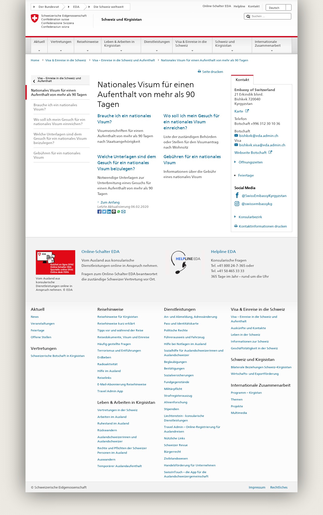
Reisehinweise (87, 46)
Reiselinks (104, 377)
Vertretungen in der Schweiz (117, 410)
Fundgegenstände (176, 382)
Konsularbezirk (250, 217)
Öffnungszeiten (250, 162)
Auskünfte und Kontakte (248, 328)
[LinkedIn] (109, 211)
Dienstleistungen (156, 46)
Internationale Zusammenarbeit (272, 46)
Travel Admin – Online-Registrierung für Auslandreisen (192, 429)
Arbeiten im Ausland (111, 416)
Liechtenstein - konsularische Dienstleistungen (184, 418)
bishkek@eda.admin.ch (258, 135)
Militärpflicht (173, 389)
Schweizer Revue (176, 445)
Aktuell (39, 46)
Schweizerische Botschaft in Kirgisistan (58, 356)
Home (35, 60)
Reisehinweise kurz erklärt (116, 323)
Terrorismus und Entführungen (119, 350)
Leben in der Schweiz (245, 334)
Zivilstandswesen (176, 458)
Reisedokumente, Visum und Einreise (123, 337)
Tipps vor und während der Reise (120, 330)
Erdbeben (104, 357)
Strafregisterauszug (178, 395)
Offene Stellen (41, 337)
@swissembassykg (256, 204)
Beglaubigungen (175, 361)
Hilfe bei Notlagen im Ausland (185, 344)
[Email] (123, 211)
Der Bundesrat (49, 7)
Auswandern (106, 459)
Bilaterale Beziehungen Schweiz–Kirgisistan (261, 367)
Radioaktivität (107, 364)
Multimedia (239, 413)
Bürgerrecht (172, 451)
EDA (76, 7)
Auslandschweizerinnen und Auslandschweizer (117, 439)
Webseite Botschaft (253, 152)
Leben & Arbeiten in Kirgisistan (121, 46)
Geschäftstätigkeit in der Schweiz (254, 348)
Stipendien (171, 409)
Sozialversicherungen (179, 375)
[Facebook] (99, 211)
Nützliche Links (174, 438)
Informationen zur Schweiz (250, 341)
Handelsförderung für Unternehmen (190, 465)
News (35, 317)
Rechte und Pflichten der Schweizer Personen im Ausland (122, 450)
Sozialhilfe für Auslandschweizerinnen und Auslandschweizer (193, 353)
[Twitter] (104, 211)
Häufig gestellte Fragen (114, 344)
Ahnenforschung (175, 402)
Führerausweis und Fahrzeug (184, 337)
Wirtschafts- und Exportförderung (255, 374)
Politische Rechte (176, 330)
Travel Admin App (110, 391)
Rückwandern (107, 430)
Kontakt (240, 79)
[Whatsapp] (119, 211)
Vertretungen (61, 46)
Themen (237, 399)
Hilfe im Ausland (109, 371)
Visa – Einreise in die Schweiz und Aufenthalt (123, 60)
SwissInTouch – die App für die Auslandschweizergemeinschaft (186, 474)
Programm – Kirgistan (246, 392)
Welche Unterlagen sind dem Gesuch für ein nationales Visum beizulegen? (126, 162)
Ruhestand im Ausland (113, 423)
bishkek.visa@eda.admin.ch (262, 145)
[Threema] (114, 211)
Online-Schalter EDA (101, 251)
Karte (241, 111)
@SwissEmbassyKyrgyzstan (264, 195)
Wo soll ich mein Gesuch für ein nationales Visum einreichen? (192, 121)
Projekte (237, 406)
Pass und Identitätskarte (181, 323)
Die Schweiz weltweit (109, 7)
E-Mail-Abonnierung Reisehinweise (121, 384)
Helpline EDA (223, 251)
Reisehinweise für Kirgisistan (117, 317)
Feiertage (246, 175)
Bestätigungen (174, 368)
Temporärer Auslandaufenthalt (119, 466)
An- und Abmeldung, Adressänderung (190, 317)
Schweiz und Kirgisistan (232, 46)
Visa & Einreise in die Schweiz (192, 46)
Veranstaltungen (43, 323)
